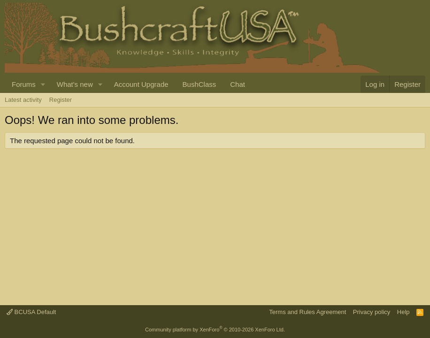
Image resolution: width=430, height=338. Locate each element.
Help (403, 311)
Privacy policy (371, 311)
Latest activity (23, 99)
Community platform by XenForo (215, 329)
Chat (237, 84)
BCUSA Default (31, 311)
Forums (24, 84)
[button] (43, 84)
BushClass (199, 84)
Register (60, 99)
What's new (75, 84)
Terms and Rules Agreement (307, 311)
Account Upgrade (141, 84)
